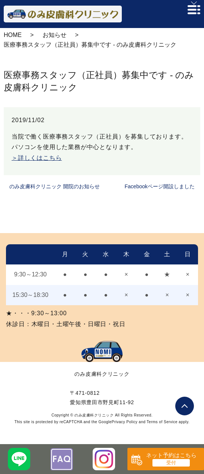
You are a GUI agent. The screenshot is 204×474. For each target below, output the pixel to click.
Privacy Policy (124, 422)
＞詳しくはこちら (37, 158)
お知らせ (55, 35)
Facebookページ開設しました (160, 186)
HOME (13, 35)
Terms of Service (162, 422)
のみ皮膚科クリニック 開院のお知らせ (54, 186)
